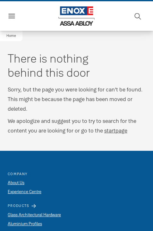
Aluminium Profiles (25, 223)
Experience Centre (24, 191)
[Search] (138, 16)
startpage (115, 130)
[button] (11, 36)
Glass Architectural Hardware (34, 214)
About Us (16, 182)
